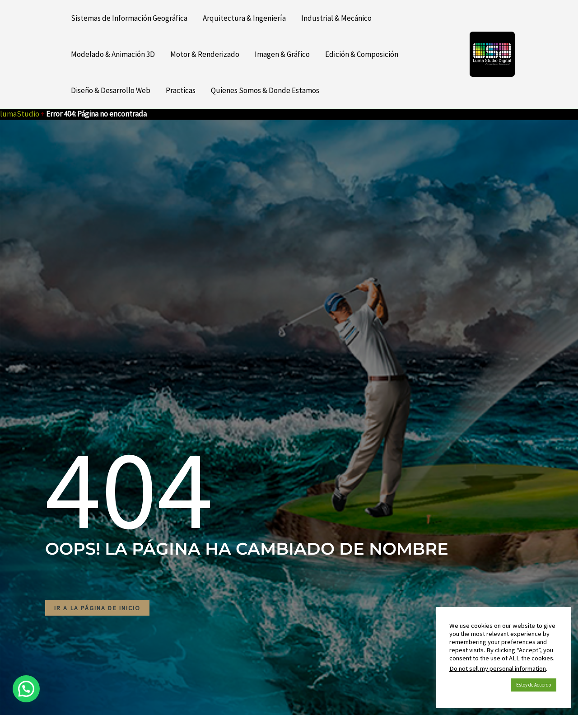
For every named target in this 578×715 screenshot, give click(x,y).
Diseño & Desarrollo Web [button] (110, 90)
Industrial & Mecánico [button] (336, 18)
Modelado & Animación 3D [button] (113, 54)
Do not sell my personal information (497, 668)
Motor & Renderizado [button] (204, 54)
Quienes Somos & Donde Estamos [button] (265, 90)
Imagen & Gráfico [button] (282, 54)
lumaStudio (19, 114)
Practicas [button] (181, 90)
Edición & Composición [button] (361, 54)
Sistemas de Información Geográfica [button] (129, 18)
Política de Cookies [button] (478, 685)
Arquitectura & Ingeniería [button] (244, 18)
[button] (26, 688)
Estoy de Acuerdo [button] (533, 685)
